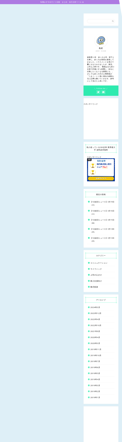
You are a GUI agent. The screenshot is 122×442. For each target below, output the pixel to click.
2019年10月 (95, 355)
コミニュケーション (84, 7)
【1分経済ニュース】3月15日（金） (102, 221)
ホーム (14, 7)
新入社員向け (38, 7)
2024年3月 (95, 307)
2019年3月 (95, 385)
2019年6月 (95, 367)
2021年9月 (95, 331)
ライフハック (96, 269)
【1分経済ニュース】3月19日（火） (102, 203)
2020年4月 (95, 337)
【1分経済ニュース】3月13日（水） (102, 239)
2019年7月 (95, 361)
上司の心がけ (61, 7)
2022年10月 (95, 325)
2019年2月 (95, 391)
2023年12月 (95, 313)
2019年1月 (95, 397)
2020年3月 (95, 343)
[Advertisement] (101, 122)
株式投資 (108, 7)
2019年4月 (95, 379)
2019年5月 (95, 373)
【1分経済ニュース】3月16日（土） (102, 212)
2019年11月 (95, 349)
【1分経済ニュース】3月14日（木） (102, 230)
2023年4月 (95, 319)
